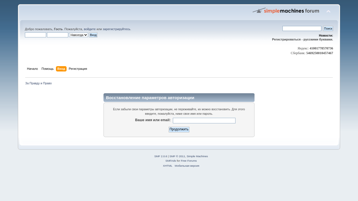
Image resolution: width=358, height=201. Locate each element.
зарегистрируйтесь (116, 29)
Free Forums (189, 160)
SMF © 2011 (177, 156)
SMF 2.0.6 (160, 156)
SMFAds (171, 160)
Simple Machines (197, 156)
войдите (90, 29)
